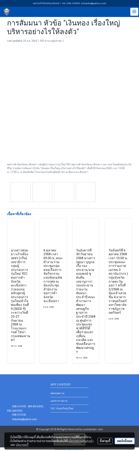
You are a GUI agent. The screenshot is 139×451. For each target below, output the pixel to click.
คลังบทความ (57, 393)
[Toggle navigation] (134, 12)
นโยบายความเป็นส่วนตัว (81, 441)
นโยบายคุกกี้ (22, 444)
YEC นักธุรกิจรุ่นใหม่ (61, 408)
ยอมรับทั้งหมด (124, 441)
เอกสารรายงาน (59, 401)
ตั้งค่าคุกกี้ (105, 441)
